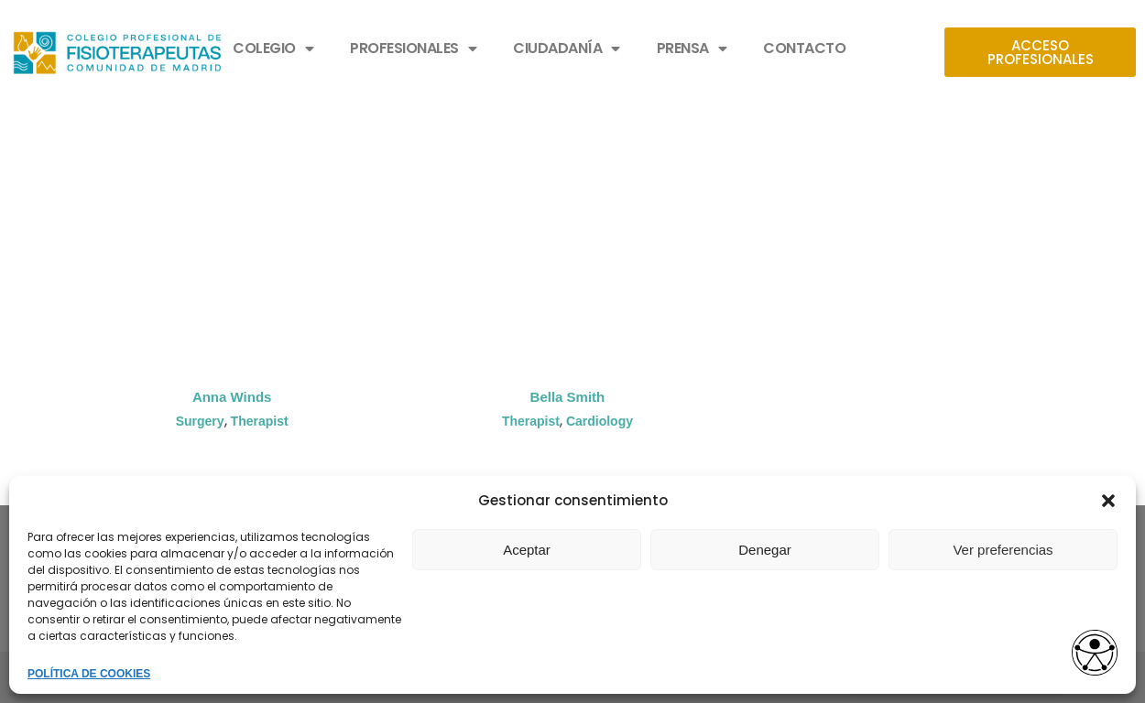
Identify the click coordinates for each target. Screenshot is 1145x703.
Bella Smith (567, 397)
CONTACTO (804, 48)
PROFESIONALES (413, 48)
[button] (1108, 501)
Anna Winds (232, 397)
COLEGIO (273, 48)
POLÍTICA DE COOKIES (88, 673)
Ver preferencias (1002, 549)
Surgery (200, 421)
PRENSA (692, 48)
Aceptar (527, 549)
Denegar (764, 549)
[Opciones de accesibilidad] (1095, 654)
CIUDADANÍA (566, 48)
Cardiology (599, 421)
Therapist (260, 421)
